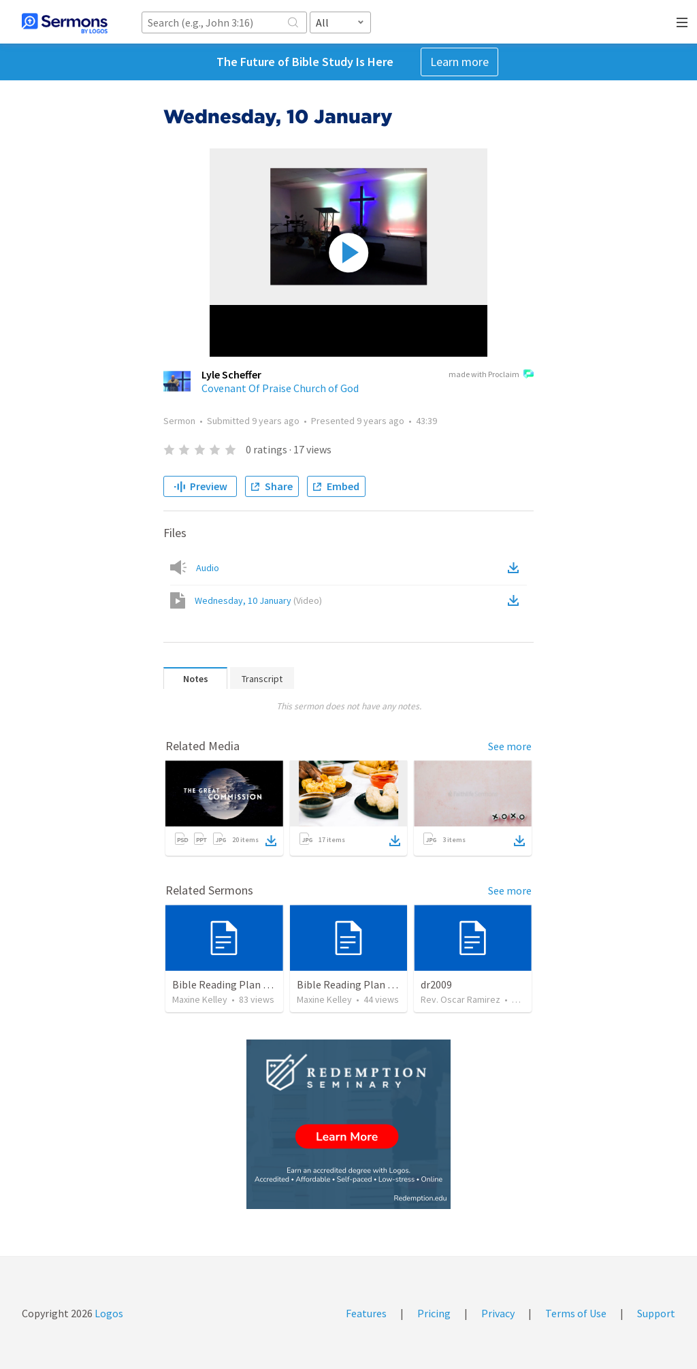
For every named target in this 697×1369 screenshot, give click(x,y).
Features (366, 1313)
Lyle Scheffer (231, 374)
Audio (207, 568)
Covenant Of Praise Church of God (280, 388)
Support (656, 1313)
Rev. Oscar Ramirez (460, 999)
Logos (108, 1313)
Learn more (459, 61)
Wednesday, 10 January (258, 600)
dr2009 (436, 984)
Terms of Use (575, 1313)
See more (510, 746)
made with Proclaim (491, 375)
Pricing (434, 1313)
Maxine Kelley (199, 999)
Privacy (498, 1313)
